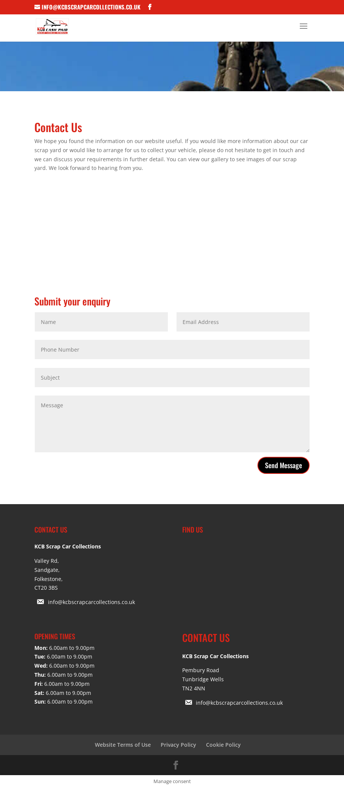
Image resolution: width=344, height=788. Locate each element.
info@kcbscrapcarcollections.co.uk (91, 602)
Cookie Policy (223, 744)
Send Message (283, 465)
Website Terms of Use (123, 744)
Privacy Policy (178, 744)
